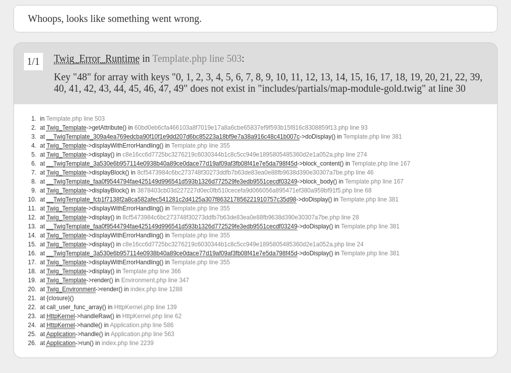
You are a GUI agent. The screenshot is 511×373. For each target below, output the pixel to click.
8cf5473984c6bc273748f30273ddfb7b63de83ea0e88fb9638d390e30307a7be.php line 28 (241, 217)
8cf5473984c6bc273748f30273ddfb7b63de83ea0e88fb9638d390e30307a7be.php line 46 (255, 172)
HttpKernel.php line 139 (145, 307)
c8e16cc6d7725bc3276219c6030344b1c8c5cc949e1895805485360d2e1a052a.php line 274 (245, 154)
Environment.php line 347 (155, 280)
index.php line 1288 (157, 289)
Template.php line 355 (200, 145)
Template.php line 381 (372, 136)
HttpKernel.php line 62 (152, 316)
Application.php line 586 (141, 325)
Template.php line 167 (381, 163)
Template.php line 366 (151, 271)
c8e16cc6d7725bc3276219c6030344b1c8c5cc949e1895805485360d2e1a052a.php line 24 (243, 244)
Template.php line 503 (197, 58)
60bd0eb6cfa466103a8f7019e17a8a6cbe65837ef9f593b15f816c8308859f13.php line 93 (251, 127)
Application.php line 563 (142, 334)
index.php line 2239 (128, 343)
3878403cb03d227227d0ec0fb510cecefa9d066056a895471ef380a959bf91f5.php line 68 (254, 190)
